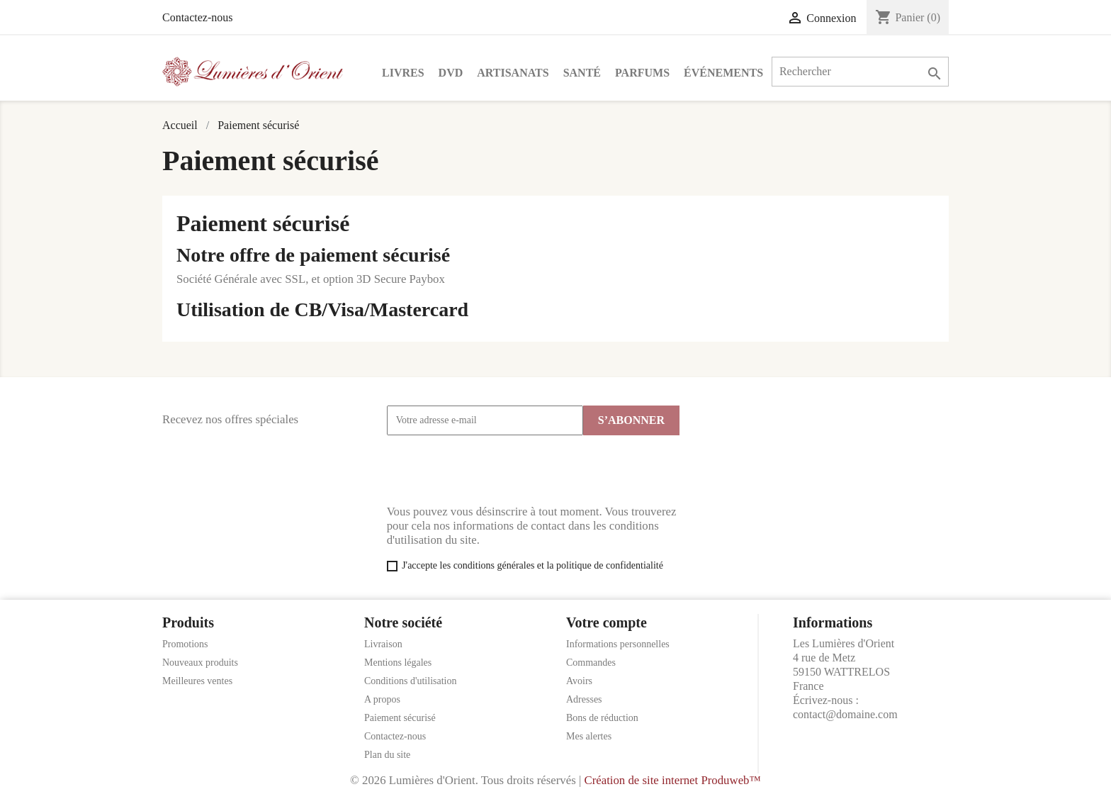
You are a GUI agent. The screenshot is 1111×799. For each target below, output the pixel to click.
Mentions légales (398, 662)
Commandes (591, 662)
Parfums (642, 73)
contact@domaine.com (845, 714)
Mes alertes (588, 736)
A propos (382, 699)
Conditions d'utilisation (410, 681)
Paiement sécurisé (400, 718)
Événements (723, 73)
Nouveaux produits (200, 662)
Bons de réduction (602, 718)
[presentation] (494, 470)
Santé (582, 73)
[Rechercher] (860, 71)
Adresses (584, 699)
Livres (403, 73)
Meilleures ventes (197, 681)
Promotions (185, 644)
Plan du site (387, 754)
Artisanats (512, 73)
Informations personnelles (618, 644)
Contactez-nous (197, 17)
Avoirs (579, 681)
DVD (451, 73)
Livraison (383, 644)
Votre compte (606, 622)
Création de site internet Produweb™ (672, 780)
